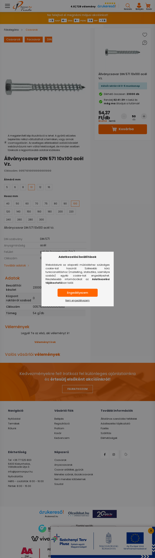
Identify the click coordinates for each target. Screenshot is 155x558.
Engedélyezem (77, 293)
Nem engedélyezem (77, 300)
